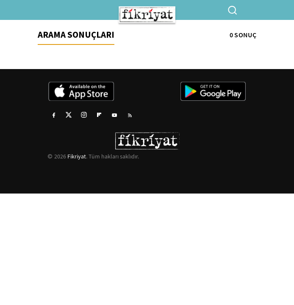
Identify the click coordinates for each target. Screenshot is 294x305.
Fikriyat (76, 156)
